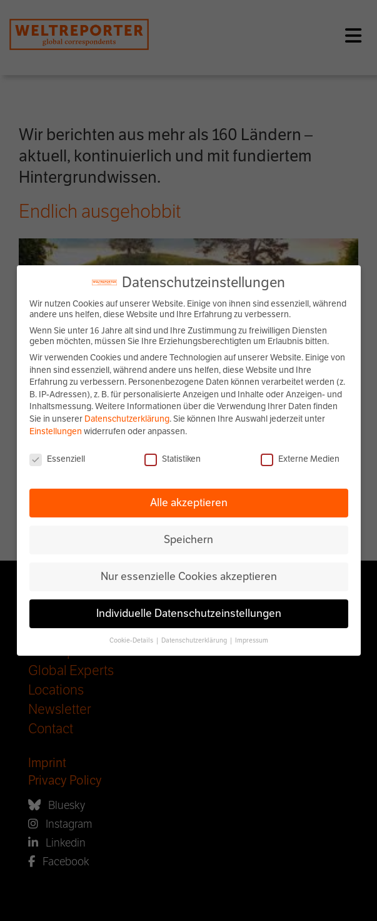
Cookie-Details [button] (131, 640)
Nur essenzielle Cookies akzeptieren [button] (189, 576)
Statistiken (172, 459)
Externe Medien (300, 459)
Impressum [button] (251, 640)
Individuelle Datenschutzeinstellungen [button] (188, 613)
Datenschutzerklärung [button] (194, 640)
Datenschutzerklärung (126, 419)
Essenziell (57, 459)
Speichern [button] (188, 539)
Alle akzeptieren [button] (189, 502)
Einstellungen (55, 431)
